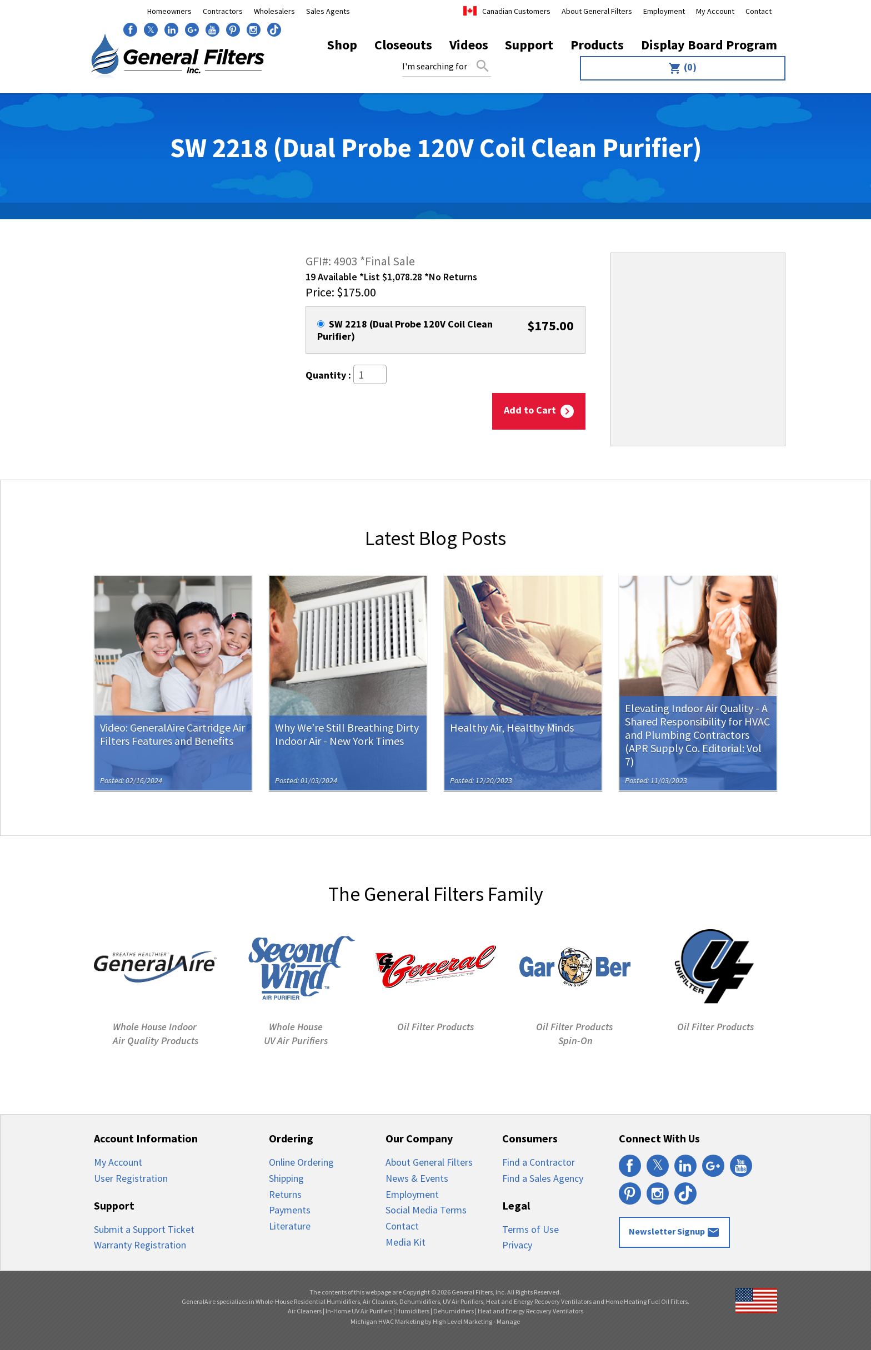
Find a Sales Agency (542, 1178)
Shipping (286, 1178)
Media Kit (406, 1242)
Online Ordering (301, 1162)
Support (529, 44)
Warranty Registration (140, 1244)
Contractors (223, 11)
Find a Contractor (538, 1162)
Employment (664, 11)
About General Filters (597, 11)
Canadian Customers (516, 11)
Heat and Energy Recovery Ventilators (530, 1311)
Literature (290, 1226)
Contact (758, 11)
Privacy (517, 1244)
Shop (342, 44)
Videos (468, 44)
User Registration (131, 1178)
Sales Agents (328, 11)
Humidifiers (412, 1311)
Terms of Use (530, 1229)
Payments (290, 1209)
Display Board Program (709, 44)
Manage (508, 1321)
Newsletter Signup (674, 1232)
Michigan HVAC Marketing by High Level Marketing (421, 1321)
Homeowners (169, 11)
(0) (682, 68)
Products (597, 44)
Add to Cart (539, 411)
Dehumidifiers (453, 1311)
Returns (285, 1194)
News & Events (417, 1178)
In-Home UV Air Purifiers (359, 1311)
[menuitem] (680, 68)
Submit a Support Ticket (144, 1229)
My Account (715, 11)
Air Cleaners (305, 1311)
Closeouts (403, 44)
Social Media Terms (426, 1209)
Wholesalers (274, 11)
